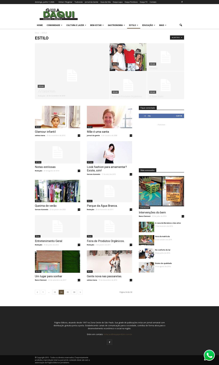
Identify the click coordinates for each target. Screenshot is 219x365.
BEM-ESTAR (97, 25)
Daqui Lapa (117, 2)
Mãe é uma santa (98, 131)
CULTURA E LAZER (76, 25)
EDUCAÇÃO (148, 25)
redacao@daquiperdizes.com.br (118, 334)
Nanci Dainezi (41, 280)
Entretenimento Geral (48, 241)
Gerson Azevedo (93, 174)
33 (55, 292)
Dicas (41, 86)
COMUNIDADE (54, 25)
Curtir (179, 116)
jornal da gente (93, 135)
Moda (115, 64)
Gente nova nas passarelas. (104, 276)
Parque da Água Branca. (102, 205)
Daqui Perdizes (131, 2)
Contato (153, 2)
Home (40, 25)
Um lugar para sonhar (48, 276)
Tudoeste (79, 2)
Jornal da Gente (91, 2)
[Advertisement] (161, 143)
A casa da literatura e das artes (168, 223)
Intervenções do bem (152, 212)
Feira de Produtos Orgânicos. (106, 241)
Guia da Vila (105, 2)
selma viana (40, 135)
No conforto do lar (162, 250)
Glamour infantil (45, 131)
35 (68, 292)
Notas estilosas (45, 167)
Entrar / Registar (65, 2)
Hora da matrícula (162, 236)
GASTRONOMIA (116, 25)
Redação (41, 95)
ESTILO (133, 25)
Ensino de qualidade (163, 263)
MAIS (162, 25)
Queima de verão (46, 205)
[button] (180, 25)
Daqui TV (143, 2)
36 (74, 292)
